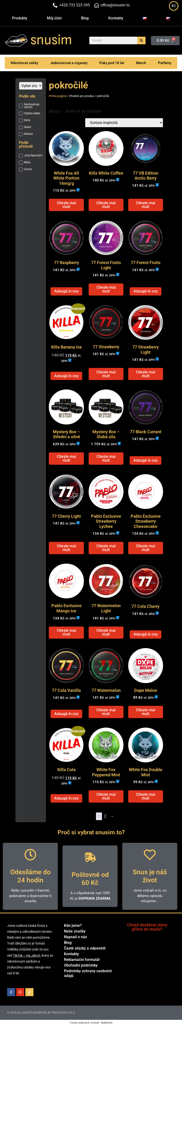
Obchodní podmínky (81, 1003)
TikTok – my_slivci (26, 993)
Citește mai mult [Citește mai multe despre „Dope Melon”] (145, 745)
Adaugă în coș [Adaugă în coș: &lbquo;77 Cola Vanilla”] (66, 747)
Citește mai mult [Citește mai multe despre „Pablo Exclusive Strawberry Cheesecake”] (145, 571)
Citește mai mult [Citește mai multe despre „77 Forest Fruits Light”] (106, 299)
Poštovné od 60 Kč (90, 916)
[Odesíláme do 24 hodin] (30, 892)
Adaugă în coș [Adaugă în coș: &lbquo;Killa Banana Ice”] (66, 390)
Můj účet (54, 18)
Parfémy (164, 63)
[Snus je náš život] (150, 892)
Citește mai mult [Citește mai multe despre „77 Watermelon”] (106, 745)
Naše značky (75, 969)
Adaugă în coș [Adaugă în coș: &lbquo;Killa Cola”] (66, 836)
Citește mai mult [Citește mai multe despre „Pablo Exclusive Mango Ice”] (66, 661)
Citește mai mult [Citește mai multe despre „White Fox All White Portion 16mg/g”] (66, 209)
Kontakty (115, 18)
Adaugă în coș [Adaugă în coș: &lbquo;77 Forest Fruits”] (145, 300)
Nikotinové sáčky (24, 63)
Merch (141, 63)
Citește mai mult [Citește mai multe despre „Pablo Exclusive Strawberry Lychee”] (106, 571)
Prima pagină (57, 96)
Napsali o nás (75, 974)
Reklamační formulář (82, 997)
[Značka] (30, 86)
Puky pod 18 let (111, 63)
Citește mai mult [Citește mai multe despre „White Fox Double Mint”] (145, 834)
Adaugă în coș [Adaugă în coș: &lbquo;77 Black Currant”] (145, 479)
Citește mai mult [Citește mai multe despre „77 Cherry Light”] (66, 571)
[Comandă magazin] (124, 122)
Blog (85, 18)
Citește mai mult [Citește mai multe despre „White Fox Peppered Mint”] (106, 834)
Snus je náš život (150, 914)
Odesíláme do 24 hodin (30, 914)
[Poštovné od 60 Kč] (90, 895)
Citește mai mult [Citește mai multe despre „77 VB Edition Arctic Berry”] (145, 209)
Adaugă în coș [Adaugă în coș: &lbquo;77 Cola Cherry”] (145, 662)
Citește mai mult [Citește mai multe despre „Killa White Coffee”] (106, 209)
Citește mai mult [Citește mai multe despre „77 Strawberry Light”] (145, 388)
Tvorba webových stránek (84, 1060)
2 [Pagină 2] (105, 854)
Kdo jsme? (73, 963)
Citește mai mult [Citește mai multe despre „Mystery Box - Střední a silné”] (66, 477)
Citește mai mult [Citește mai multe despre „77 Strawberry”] (106, 388)
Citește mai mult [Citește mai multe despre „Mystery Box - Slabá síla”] (106, 477)
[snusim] (16, 40)
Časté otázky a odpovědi (84, 986)
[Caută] (141, 40)
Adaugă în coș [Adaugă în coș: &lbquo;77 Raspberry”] (66, 300)
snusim (51, 40)
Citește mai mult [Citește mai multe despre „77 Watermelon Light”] (106, 661)
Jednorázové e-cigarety (68, 63)
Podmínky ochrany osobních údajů (88, 1011)
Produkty (19, 18)
